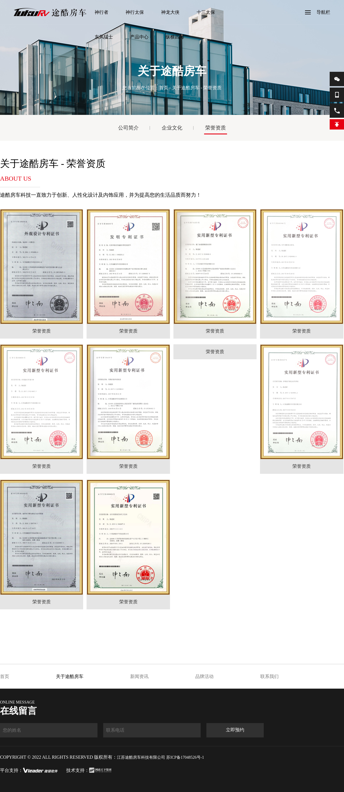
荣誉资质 (215, 128)
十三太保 (206, 12)
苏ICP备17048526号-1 (185, 757)
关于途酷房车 (186, 87)
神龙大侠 (170, 12)
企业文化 (172, 128)
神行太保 (135, 12)
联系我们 (269, 676)
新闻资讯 (139, 676)
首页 (163, 87)
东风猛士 (104, 36)
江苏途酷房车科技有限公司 (141, 757)
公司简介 (128, 128)
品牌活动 (204, 676)
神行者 (101, 12)
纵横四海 (175, 36)
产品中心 (139, 36)
